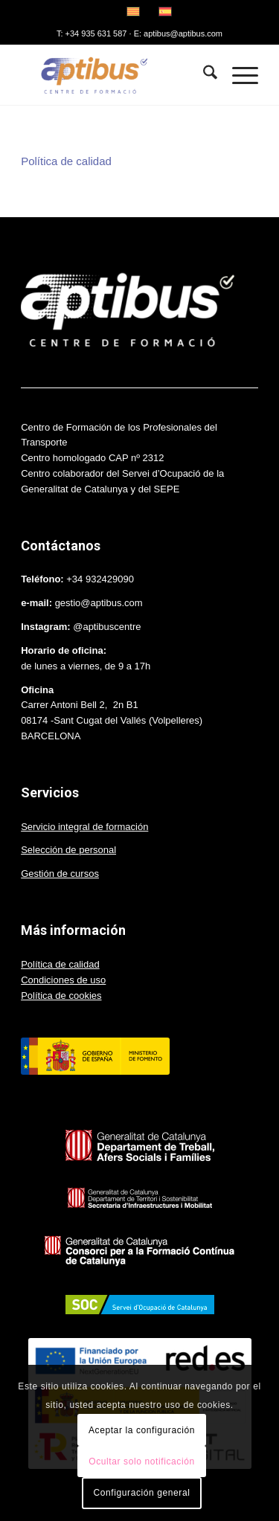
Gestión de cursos (60, 873)
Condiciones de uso (63, 979)
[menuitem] (202, 75)
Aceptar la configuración (142, 1430)
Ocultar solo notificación (141, 1461)
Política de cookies (61, 995)
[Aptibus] (116, 75)
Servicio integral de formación (84, 826)
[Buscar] (202, 75)
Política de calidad (66, 161)
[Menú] (237, 75)
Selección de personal (68, 849)
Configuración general (141, 1493)
